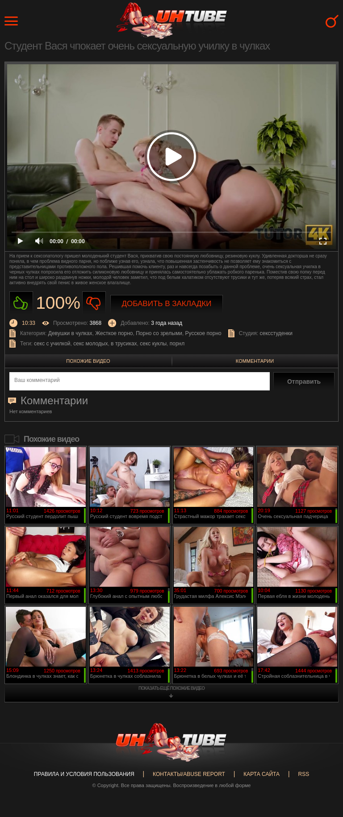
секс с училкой (52, 343)
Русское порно (203, 333)
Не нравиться (94, 303)
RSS (303, 774)
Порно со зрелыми (159, 333)
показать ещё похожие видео (171, 688)
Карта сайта (261, 774)
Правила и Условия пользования (84, 774)
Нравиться (21, 303)
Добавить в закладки (167, 303)
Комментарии (255, 361)
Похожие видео (88, 361)
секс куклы (153, 343)
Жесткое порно (114, 333)
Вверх (323, 769)
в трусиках (124, 343)
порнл (177, 343)
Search (332, 21)
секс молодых (90, 343)
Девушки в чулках (70, 333)
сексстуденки (276, 333)
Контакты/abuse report (189, 774)
